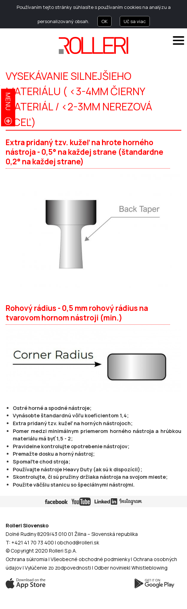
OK (104, 21)
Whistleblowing (149, 567)
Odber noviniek (111, 567)
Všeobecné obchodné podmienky (90, 559)
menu (8, 101)
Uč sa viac (135, 21)
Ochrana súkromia (26, 559)
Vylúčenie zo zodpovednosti (58, 567)
